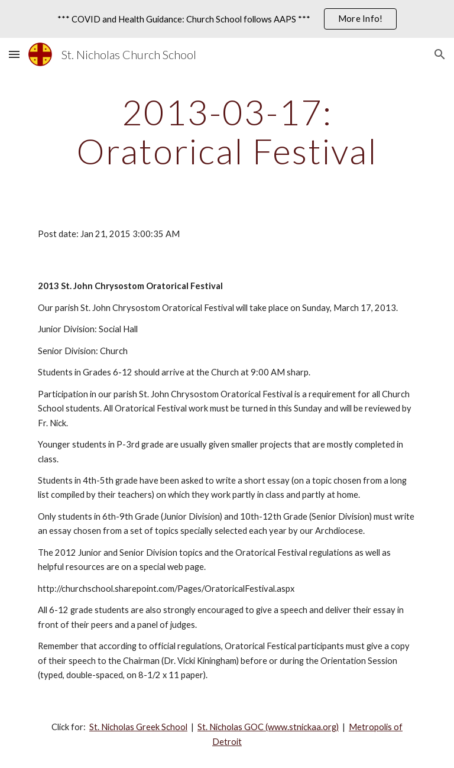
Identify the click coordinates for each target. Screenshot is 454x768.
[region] (227, 19)
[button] (14, 54)
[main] (226, 131)
